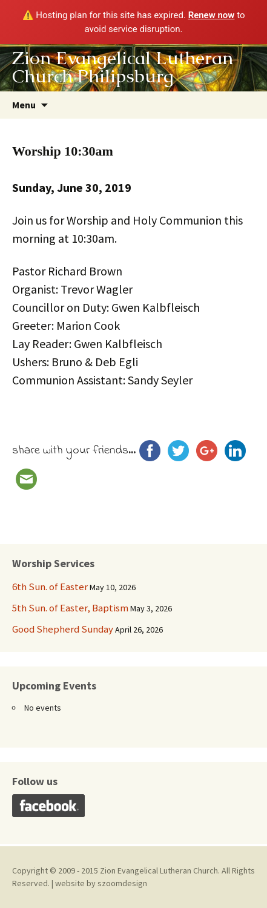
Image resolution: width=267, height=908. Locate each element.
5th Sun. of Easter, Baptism (70, 607)
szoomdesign (122, 883)
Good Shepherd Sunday (62, 629)
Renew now (211, 15)
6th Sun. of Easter (50, 586)
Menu (24, 105)
